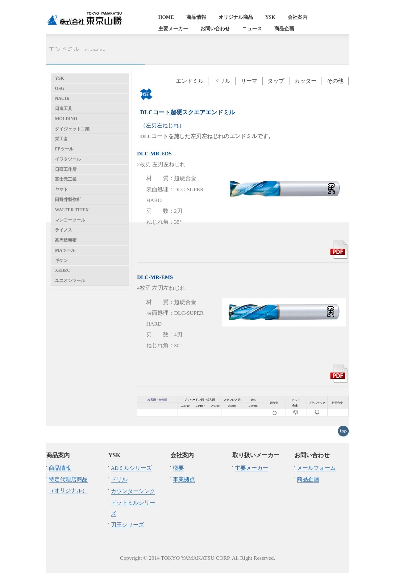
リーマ (249, 81)
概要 (178, 468)
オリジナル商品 (235, 17)
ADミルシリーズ (131, 468)
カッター (305, 81)
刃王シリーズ (127, 525)
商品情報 (196, 17)
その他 (335, 81)
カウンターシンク (133, 491)
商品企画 (284, 28)
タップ (276, 81)
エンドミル (190, 81)
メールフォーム (316, 468)
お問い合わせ (215, 28)
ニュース (252, 28)
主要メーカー (173, 28)
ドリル (222, 81)
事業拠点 (184, 479)
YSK (270, 17)
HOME (166, 17)
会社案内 (297, 17)
